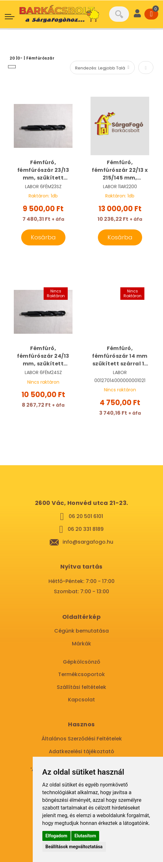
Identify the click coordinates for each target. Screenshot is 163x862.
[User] (137, 14)
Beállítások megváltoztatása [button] (74, 846)
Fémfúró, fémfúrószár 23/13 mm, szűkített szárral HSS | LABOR (43, 170)
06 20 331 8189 (86, 529)
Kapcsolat (81, 699)
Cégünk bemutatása (81, 631)
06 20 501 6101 (86, 516)
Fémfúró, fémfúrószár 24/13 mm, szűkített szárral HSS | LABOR (43, 356)
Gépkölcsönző (81, 662)
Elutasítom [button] (85, 835)
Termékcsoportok (81, 674)
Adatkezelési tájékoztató (81, 751)
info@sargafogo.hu (88, 542)
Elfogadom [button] (56, 835)
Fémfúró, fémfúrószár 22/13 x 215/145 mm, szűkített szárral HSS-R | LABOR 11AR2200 (120, 170)
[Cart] (151, 14)
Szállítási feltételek (81, 687)
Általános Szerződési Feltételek (81, 738)
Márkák (81, 643)
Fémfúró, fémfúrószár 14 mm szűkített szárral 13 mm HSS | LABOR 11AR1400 (120, 356)
